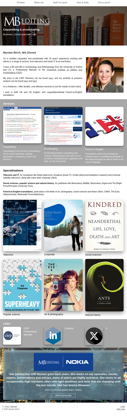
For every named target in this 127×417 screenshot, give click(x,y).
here (51, 78)
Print (5, 406)
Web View (121, 409)
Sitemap (13, 406)
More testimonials (63, 395)
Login (122, 406)
